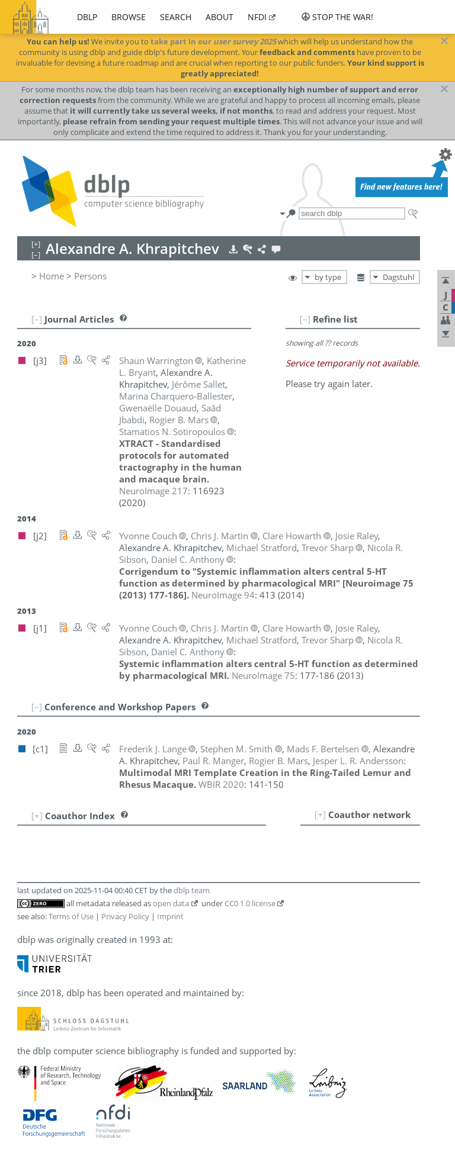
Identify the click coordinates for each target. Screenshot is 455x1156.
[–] (305, 319)
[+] (320, 814)
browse (128, 16)
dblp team (192, 890)
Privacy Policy (125, 916)
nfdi (257, 16)
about (219, 16)
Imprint (170, 916)
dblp (87, 16)
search (175, 16)
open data (171, 903)
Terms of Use (71, 916)
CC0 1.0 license (250, 903)
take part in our (213, 41)
